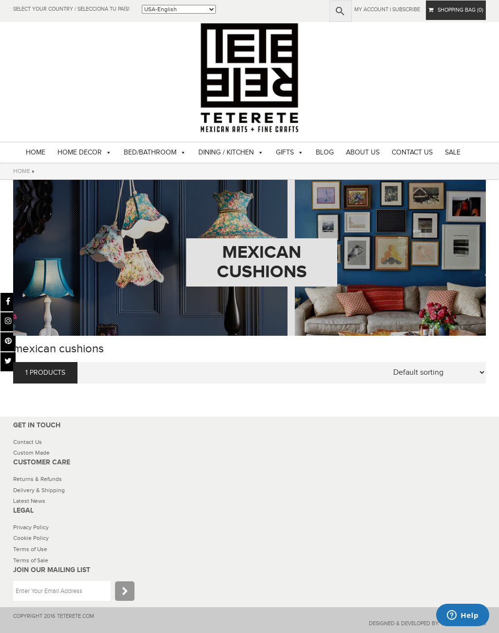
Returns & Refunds (37, 479)
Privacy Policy (31, 527)
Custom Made (31, 452)
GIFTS (285, 152)
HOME (35, 152)
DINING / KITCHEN (226, 152)
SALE (453, 152)
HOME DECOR (80, 152)
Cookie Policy (31, 538)
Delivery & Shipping (39, 490)
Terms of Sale (30, 560)
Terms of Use (30, 549)
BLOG (325, 152)
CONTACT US (412, 152)
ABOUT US (363, 152)
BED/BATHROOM (150, 152)
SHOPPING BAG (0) (455, 10)
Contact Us (27, 442)
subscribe (406, 9)
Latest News (29, 501)
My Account (371, 9)
